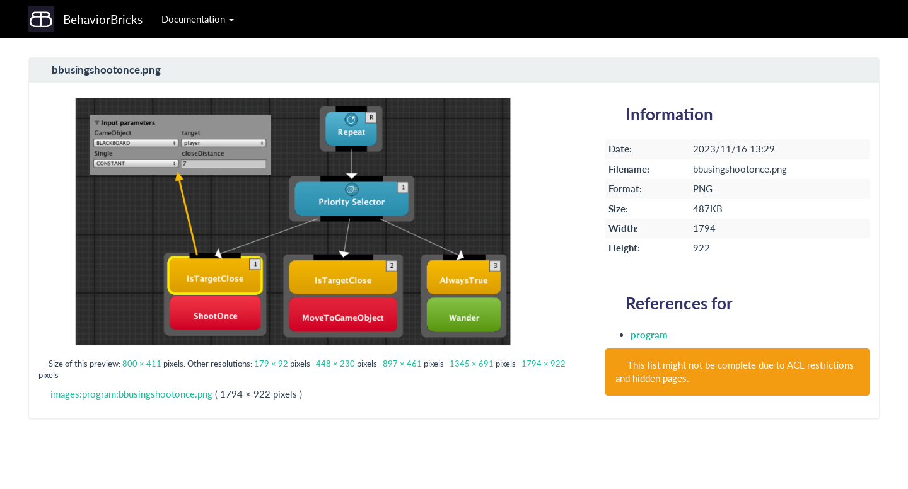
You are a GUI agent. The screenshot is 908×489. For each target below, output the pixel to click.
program (649, 334)
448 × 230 (335, 364)
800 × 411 (141, 364)
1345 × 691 (472, 364)
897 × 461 (402, 364)
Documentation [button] (197, 19)
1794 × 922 (543, 364)
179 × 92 (271, 364)
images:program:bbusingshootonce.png (131, 394)
